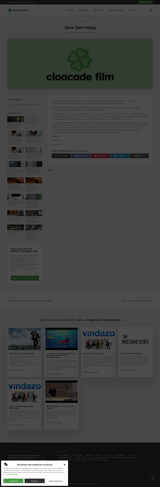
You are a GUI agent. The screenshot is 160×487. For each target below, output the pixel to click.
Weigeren (34, 481)
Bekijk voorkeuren (56, 481)
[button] (65, 465)
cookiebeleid (12, 474)
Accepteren (13, 481)
